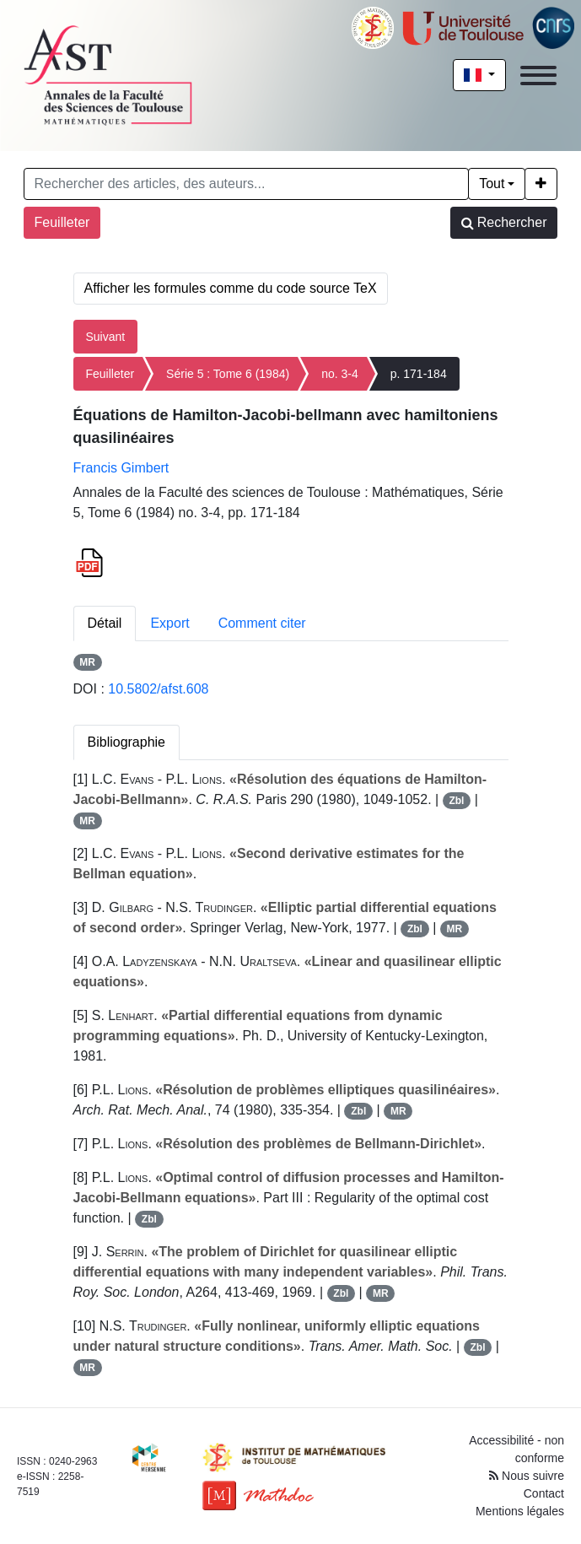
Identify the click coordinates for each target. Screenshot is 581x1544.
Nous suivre (526, 1475)
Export (169, 623)
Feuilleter (62, 222)
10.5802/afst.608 (158, 689)
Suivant (106, 336)
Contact (544, 1493)
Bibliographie (127, 742)
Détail (105, 623)
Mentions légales (520, 1511)
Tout (491, 183)
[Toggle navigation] (538, 75)
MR (87, 662)
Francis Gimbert (121, 468)
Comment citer (262, 623)
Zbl (456, 801)
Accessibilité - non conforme (516, 1449)
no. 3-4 (339, 374)
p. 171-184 (418, 374)
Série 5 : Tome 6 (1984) (227, 374)
